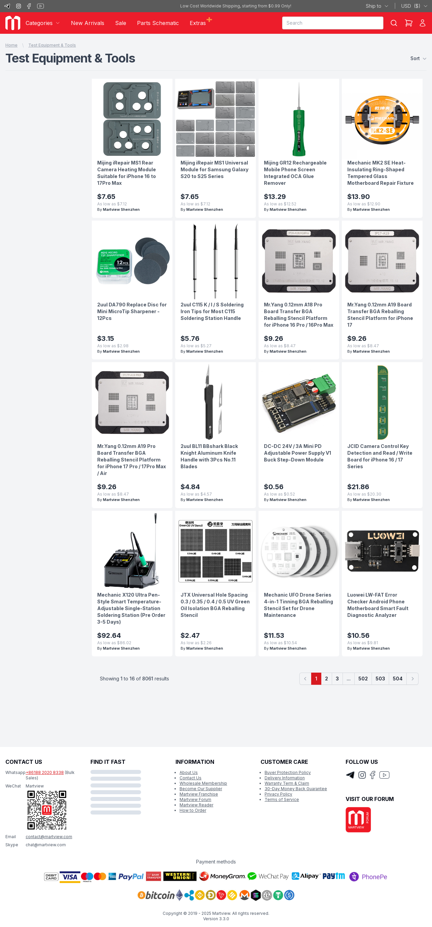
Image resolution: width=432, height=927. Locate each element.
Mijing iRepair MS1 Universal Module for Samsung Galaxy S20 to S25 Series (214, 169)
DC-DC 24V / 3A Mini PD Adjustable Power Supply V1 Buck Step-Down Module (297, 452)
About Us (189, 772)
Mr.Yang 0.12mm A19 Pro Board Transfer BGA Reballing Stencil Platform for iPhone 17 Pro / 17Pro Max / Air (131, 459)
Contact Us (190, 777)
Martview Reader (196, 804)
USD (414, 6)
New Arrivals (87, 23)
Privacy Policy (278, 794)
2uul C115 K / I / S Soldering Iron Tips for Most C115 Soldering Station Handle (212, 311)
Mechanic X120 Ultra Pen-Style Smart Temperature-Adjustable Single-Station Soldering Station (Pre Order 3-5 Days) (131, 608)
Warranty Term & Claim (287, 783)
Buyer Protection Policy (288, 772)
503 (380, 678)
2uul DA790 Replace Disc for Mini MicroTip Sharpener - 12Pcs (132, 311)
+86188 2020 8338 (45, 772)
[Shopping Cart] (408, 23)
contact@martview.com (49, 836)
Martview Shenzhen (121, 209)
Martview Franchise (199, 794)
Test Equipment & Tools (52, 45)
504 (398, 678)
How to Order (193, 810)
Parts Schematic (158, 23)
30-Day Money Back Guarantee (296, 788)
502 (363, 678)
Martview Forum (195, 799)
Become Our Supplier (201, 788)
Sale (120, 23)
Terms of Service (282, 799)
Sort (418, 58)
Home (11, 45)
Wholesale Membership (203, 783)
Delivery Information (285, 777)
